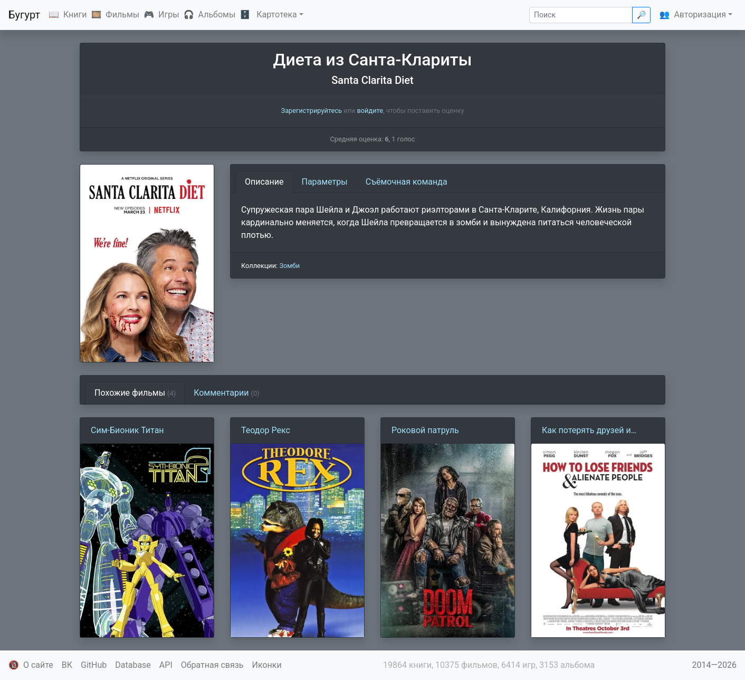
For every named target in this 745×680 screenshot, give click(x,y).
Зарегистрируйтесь (311, 110)
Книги (75, 14)
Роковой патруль (425, 430)
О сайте (38, 665)
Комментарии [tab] (226, 393)
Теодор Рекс (265, 430)
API (166, 665)
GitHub (94, 665)
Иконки (267, 665)
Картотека (276, 14)
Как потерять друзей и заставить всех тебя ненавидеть (586, 431)
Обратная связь (212, 665)
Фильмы (122, 14)
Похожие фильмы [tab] (135, 393)
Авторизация (700, 14)
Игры (168, 14)
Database (133, 665)
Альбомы (217, 14)
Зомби (289, 266)
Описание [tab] (264, 182)
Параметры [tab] (325, 182)
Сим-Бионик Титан (127, 430)
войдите (370, 110)
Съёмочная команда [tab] (406, 182)
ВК (67, 665)
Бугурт (24, 14)
